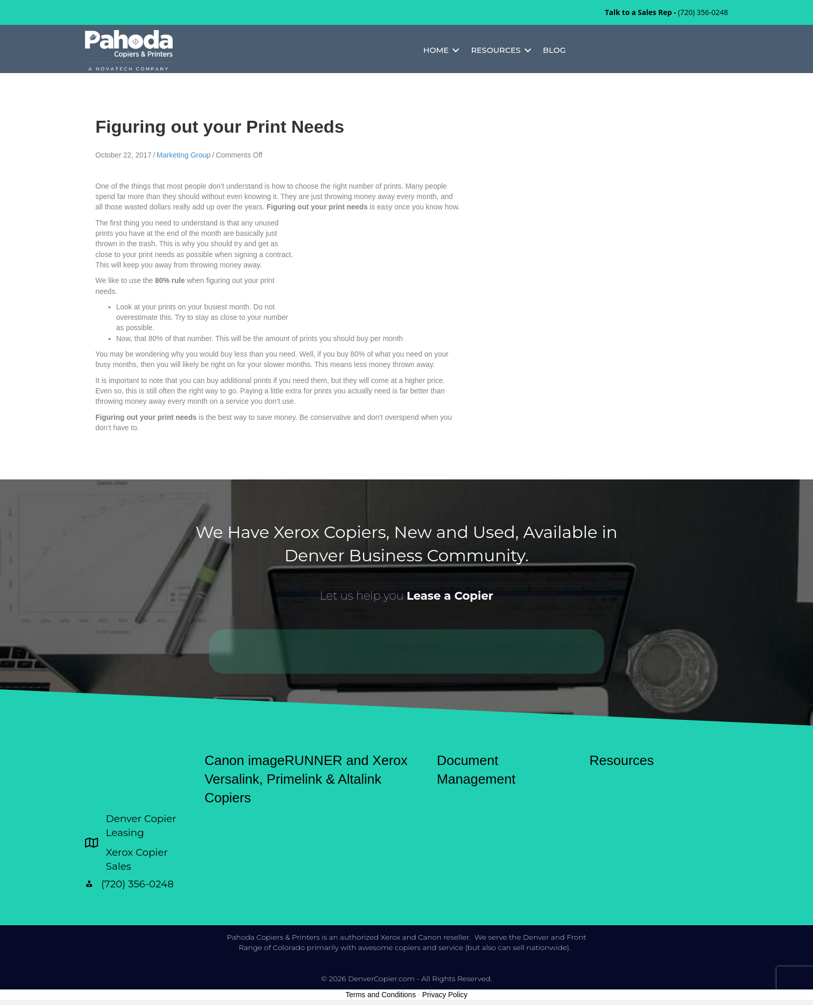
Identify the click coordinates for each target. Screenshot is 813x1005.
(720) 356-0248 (703, 12)
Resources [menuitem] (496, 50)
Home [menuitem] (435, 50)
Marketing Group (184, 155)
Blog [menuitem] (554, 50)
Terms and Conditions (381, 994)
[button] (455, 50)
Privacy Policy (444, 994)
